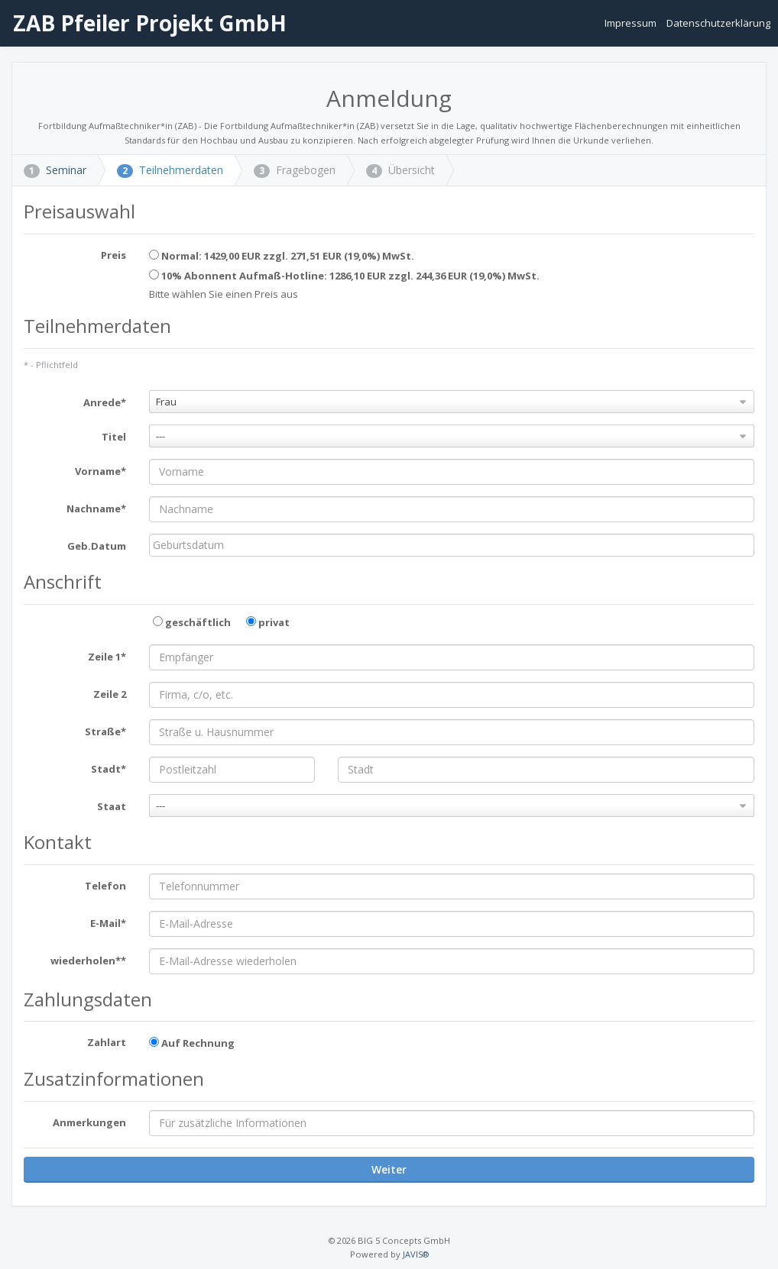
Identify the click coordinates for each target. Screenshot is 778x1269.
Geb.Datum (96, 546)
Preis (113, 255)
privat (268, 622)
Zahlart (106, 1042)
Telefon (105, 886)
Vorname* (100, 471)
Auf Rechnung (192, 1043)
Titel (114, 437)
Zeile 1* (107, 657)
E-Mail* (108, 923)
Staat (111, 806)
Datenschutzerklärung (718, 23)
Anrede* (104, 402)
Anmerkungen (89, 1122)
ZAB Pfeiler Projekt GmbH (147, 22)
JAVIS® (416, 1254)
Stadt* (108, 769)
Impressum (632, 23)
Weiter (389, 1169)
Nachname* (96, 508)
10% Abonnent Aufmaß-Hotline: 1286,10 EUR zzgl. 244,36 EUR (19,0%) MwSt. (344, 276)
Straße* (105, 731)
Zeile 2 (109, 694)
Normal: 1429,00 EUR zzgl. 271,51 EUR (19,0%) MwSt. (281, 256)
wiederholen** (88, 960)
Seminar (55, 170)
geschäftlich (192, 622)
